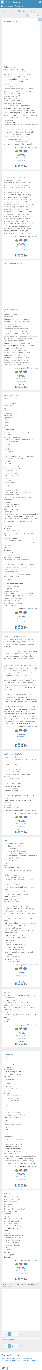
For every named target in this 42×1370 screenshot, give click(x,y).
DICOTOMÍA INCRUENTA (13, 754)
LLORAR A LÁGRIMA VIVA (13, 264)
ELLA (5, 841)
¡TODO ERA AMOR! (11, 21)
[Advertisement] (21, 44)
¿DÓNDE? (7, 1194)
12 (4, 175)
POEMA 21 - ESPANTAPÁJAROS (15, 636)
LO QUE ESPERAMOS (11, 395)
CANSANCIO (8, 1054)
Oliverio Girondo (32, 147)
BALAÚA (7, 992)
